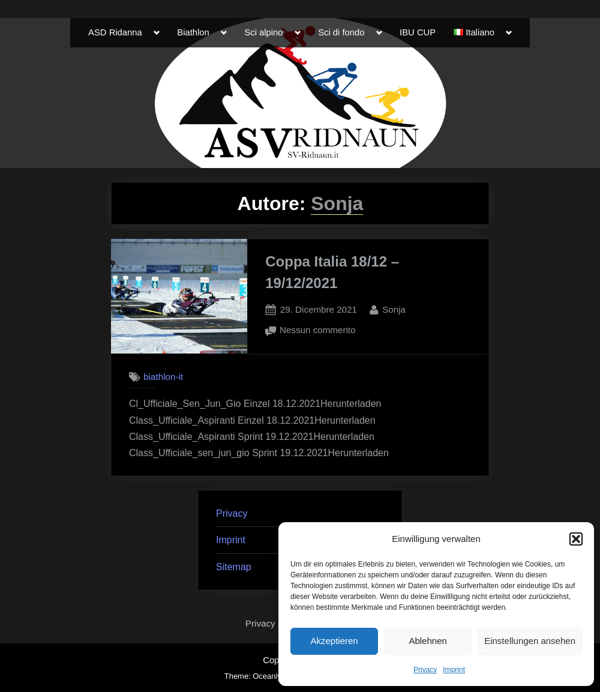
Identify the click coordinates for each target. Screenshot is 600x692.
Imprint (454, 670)
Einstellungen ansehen (529, 641)
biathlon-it (163, 377)
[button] (576, 539)
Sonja (394, 308)
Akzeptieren (334, 641)
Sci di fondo (341, 32)
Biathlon (193, 32)
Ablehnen (427, 641)
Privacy (425, 670)
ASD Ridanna (115, 32)
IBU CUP (418, 32)
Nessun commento (318, 330)
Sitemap (233, 567)
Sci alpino (263, 32)
